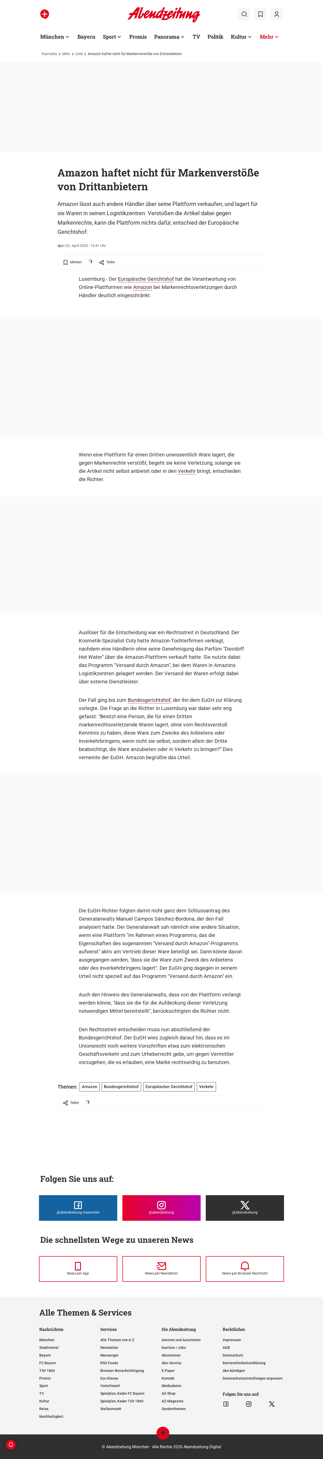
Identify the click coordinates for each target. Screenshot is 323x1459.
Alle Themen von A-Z (117, 1340)
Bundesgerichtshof (149, 700)
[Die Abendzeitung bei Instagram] (161, 1208)
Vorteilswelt (110, 1386)
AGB (226, 1348)
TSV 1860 (47, 1371)
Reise (43, 1409)
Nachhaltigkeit (51, 1416)
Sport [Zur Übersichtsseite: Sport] (109, 36)
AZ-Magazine (172, 1401)
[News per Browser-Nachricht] (245, 1269)
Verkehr (187, 471)
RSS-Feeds (109, 1363)
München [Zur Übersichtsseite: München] (52, 36)
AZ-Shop (168, 1393)
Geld (79, 54)
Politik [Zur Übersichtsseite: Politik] (215, 36)
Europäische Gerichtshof (146, 279)
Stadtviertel (48, 1348)
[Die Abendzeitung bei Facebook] (78, 1208)
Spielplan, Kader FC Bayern (122, 1393)
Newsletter (109, 1348)
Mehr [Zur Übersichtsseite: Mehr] (266, 36)
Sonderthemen (174, 1409)
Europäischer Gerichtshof (168, 1086)
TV (41, 1393)
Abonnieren (171, 1355)
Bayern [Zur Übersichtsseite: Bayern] (86, 36)
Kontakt (168, 1378)
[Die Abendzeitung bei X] (245, 1208)
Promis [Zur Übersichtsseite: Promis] (138, 36)
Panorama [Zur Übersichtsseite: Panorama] (166, 36)
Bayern (45, 1355)
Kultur (44, 1401)
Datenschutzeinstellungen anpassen (252, 1378)
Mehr (66, 54)
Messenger (109, 1355)
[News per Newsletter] (161, 1269)
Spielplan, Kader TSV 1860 (121, 1401)
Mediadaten (171, 1386)
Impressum (232, 1340)
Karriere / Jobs (174, 1348)
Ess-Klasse (109, 1378)
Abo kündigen (234, 1371)
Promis (45, 1378)
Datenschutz (233, 1355)
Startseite (49, 54)
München (46, 1340)
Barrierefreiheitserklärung (244, 1363)
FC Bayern (47, 1363)
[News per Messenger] (78, 1269)
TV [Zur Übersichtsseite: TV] (196, 36)
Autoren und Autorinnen (181, 1340)
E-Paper (168, 1371)
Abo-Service (171, 1363)
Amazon (142, 287)
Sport (43, 1386)
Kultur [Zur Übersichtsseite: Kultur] (239, 36)
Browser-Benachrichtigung (122, 1371)
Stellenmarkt (110, 1409)
